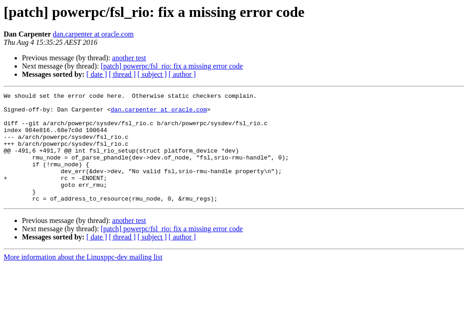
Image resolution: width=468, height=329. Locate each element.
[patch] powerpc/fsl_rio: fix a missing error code (172, 66)
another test (129, 58)
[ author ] (182, 74)
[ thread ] (122, 74)
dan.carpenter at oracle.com (93, 34)
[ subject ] (152, 74)
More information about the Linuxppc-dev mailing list (83, 279)
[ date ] (96, 74)
